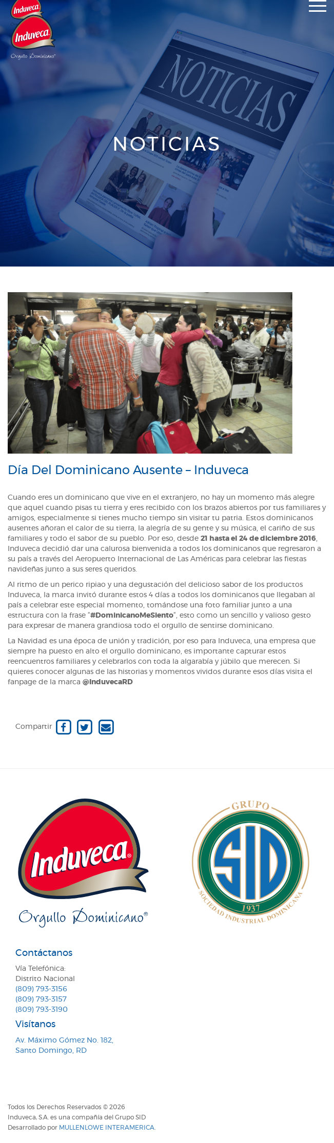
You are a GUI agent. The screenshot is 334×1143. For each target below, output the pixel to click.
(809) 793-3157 (41, 999)
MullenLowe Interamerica (106, 1128)
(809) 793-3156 (41, 989)
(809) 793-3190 (41, 1009)
